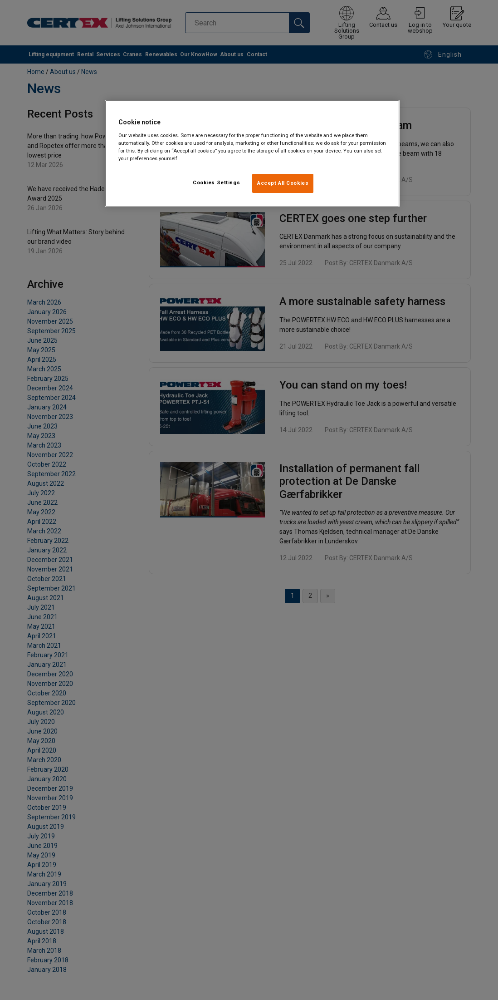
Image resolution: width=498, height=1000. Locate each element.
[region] (252, 153)
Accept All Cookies (282, 183)
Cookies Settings (216, 182)
